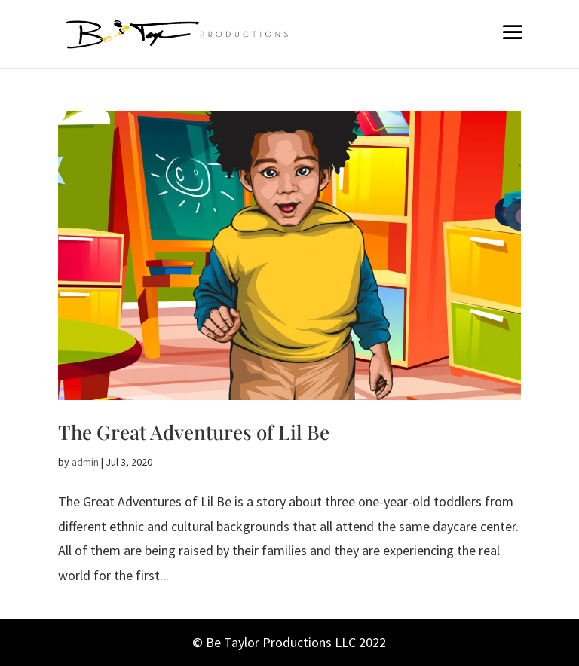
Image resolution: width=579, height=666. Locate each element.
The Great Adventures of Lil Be (193, 432)
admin (85, 462)
